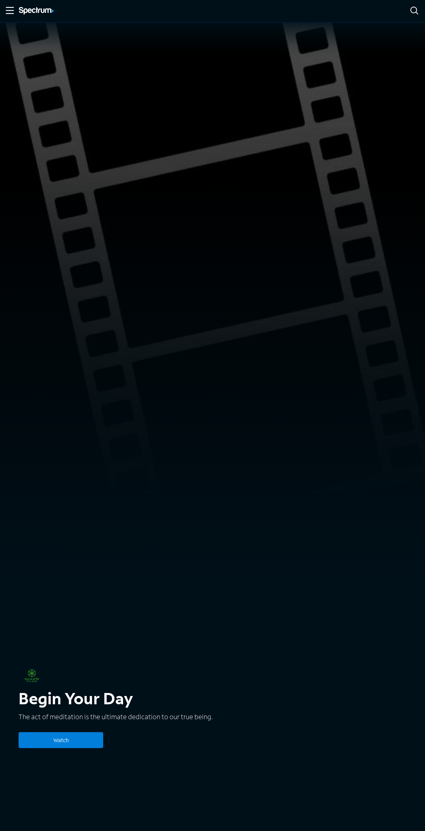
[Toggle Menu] (9, 11)
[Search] (414, 11)
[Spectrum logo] (36, 11)
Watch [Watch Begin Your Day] (61, 739)
